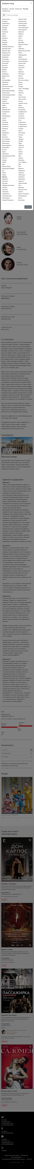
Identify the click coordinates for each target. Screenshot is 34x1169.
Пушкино (21, 72)
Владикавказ (6, 55)
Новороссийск (22, 23)
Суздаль (20, 128)
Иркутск (4, 107)
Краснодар (5, 143)
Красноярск (5, 147)
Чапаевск (21, 173)
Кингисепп (5, 126)
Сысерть (20, 135)
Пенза (20, 53)
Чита (19, 185)
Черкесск (21, 181)
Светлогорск (22, 97)
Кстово (4, 149)
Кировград (5, 133)
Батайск (4, 30)
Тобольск (21, 145)
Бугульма (5, 38)
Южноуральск (22, 196)
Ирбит (4, 105)
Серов (20, 105)
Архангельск (6, 23)
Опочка (20, 40)
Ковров (4, 135)
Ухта (19, 166)
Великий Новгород (8, 46)
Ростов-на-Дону (23, 80)
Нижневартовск (7, 196)
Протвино (21, 67)
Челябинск (21, 177)
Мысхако (5, 181)
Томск (20, 149)
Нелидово (5, 191)
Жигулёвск (5, 82)
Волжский (5, 63)
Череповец (21, 179)
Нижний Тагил (22, 19)
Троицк (20, 152)
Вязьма (4, 72)
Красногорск (6, 141)
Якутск (20, 198)
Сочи (19, 120)
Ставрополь (22, 122)
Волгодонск (5, 61)
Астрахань (5, 25)
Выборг (4, 69)
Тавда (20, 137)
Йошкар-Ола (6, 109)
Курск (4, 152)
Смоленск (21, 114)
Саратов (20, 93)
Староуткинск (22, 124)
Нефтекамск (6, 194)
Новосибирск (22, 25)
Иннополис (5, 103)
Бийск (4, 34)
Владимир (5, 57)
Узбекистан (6, 11)
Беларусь (5, 9)
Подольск (21, 65)
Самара (20, 86)
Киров (4, 130)
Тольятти (21, 147)
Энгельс (20, 191)
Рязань (20, 82)
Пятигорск (21, 74)
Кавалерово (6, 112)
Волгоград (5, 59)
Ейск (3, 78)
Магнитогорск (6, 166)
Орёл (19, 46)
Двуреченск (5, 76)
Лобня (4, 162)
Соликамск (21, 118)
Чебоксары (21, 175)
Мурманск (5, 179)
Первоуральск (22, 55)
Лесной (4, 158)
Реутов (20, 76)
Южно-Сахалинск (23, 194)
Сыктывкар (21, 133)
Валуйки (4, 44)
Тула (19, 156)
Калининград (6, 116)
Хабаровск (21, 170)
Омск (19, 38)
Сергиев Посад (22, 103)
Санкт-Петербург (23, 88)
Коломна (5, 137)
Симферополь (22, 112)
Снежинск (21, 116)
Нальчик (4, 187)
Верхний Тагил (6, 48)
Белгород (5, 32)
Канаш (4, 120)
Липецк (4, 160)
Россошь (21, 78)
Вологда (4, 65)
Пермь (20, 57)
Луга (3, 164)
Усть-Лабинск (22, 162)
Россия (25, 9)
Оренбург (21, 42)
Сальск (20, 84)
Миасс (4, 173)
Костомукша (6, 139)
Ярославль (21, 200)
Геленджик (5, 74)
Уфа (19, 164)
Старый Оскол (22, 126)
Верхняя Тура (6, 51)
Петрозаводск (22, 59)
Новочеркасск (22, 30)
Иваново (5, 99)
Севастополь (22, 99)
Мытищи (4, 183)
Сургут (20, 130)
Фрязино (21, 168)
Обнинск (20, 34)
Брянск (4, 36)
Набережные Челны (8, 185)
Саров (20, 95)
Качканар (5, 122)
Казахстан (18, 9)
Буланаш (4, 42)
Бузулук (4, 40)
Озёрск (20, 36)
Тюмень (20, 158)
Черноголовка (22, 183)
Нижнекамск (6, 198)
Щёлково (21, 187)
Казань (4, 114)
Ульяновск (21, 160)
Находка (5, 189)
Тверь (20, 143)
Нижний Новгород (7, 200)
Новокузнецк (22, 21)
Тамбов (20, 141)
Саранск (20, 91)
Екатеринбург (6, 80)
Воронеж (5, 67)
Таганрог (21, 139)
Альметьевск (6, 19)
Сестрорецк (21, 109)
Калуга (4, 118)
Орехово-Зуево (23, 44)
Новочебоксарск (23, 27)
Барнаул (4, 27)
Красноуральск (6, 145)
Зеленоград (5, 97)
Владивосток (6, 53)
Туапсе (20, 154)
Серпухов (21, 107)
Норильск (21, 32)
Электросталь (22, 189)
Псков (20, 69)
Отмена (28, 207)
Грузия (11, 9)
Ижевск (4, 101)
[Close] (31, 3)
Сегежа (20, 101)
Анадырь (5, 21)
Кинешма (5, 128)
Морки (4, 175)
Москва (4, 177)
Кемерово (5, 124)
